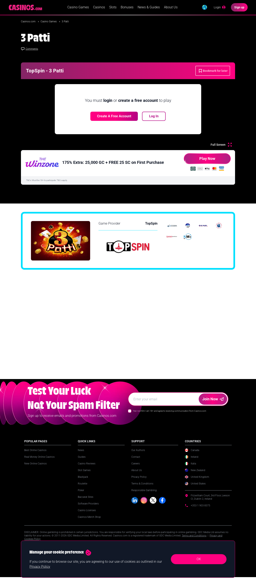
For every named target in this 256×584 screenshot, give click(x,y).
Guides (82, 461)
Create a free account (114, 116)
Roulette (82, 488)
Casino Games (78, 7)
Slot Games (84, 474)
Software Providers (88, 508)
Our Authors (138, 454)
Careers (135, 468)
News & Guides (149, 7)
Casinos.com (28, 21)
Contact (135, 461)
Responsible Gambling (144, 494)
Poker (81, 494)
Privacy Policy (139, 481)
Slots (112, 7)
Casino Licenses (87, 514)
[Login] (219, 7)
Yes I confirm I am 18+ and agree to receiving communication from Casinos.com (169, 415)
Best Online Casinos (35, 454)
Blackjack (83, 481)
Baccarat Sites (85, 501)
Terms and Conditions (194, 540)
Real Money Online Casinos (39, 461)
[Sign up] (239, 7)
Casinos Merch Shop (89, 521)
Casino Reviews (86, 468)
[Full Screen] (221, 145)
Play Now (199, 160)
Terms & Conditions (142, 488)
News (81, 454)
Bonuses (127, 7)
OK (199, 559)
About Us (171, 7)
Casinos (99, 7)
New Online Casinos (35, 468)
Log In (154, 116)
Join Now (213, 403)
